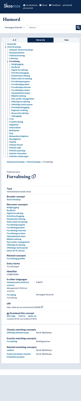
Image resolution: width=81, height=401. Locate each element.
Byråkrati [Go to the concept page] (15, 67)
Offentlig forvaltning (16, 245)
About (43, 5)
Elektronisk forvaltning (17, 222)
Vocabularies (30, 5)
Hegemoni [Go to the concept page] (13, 125)
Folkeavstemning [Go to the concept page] (17, 55)
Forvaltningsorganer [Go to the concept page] (20, 81)
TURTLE (22, 316)
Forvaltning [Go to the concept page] (14, 61)
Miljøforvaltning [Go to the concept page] (18, 96)
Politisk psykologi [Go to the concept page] (17, 151)
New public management (18, 242)
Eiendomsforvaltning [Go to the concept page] (20, 76)
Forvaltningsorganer (16, 225)
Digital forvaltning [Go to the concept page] (19, 70)
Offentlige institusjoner (17, 248)
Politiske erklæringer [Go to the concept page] (19, 156)
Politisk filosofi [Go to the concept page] (16, 145)
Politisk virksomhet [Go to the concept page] (18, 153)
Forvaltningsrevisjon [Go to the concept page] (20, 90)
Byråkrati (11, 210)
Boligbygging (13, 207)
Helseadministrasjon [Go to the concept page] (20, 93)
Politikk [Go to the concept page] (12, 142)
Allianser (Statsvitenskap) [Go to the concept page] (21, 50)
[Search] (78, 27)
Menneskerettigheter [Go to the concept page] (19, 136)
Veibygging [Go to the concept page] (16, 116)
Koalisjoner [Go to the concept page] (14, 130)
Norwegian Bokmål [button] (15, 27)
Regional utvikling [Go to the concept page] (19, 110)
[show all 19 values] (15, 251)
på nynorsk (28, 8)
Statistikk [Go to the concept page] (11, 44)
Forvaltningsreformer (16, 230)
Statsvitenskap (34, 162)
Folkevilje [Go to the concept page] (13, 58)
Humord (11, 19)
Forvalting (11, 295)
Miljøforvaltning (14, 239)
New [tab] (66, 40)
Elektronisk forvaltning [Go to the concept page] (21, 79)
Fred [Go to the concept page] (11, 119)
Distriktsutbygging (15, 216)
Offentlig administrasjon (18, 333)
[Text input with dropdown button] (52, 27)
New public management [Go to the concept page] (22, 99)
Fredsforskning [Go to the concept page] (16, 122)
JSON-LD (32, 316)
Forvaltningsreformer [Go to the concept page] (21, 87)
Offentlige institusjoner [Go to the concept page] (22, 104)
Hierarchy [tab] (40, 40)
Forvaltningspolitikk (16, 258)
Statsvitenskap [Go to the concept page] (14, 47)
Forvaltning (48, 162)
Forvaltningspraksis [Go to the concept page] (20, 84)
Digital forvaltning (15, 213)
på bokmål (67, 5)
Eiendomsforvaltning (16, 219)
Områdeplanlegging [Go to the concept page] (20, 107)
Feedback (55, 5)
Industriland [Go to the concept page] (14, 127)
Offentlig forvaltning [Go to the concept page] (20, 102)
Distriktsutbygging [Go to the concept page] (20, 73)
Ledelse (10, 350)
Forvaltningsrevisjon (16, 233)
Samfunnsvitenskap (16, 162)
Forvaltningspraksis (16, 228)
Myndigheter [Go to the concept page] (15, 139)
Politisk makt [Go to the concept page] (15, 148)
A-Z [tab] (14, 40)
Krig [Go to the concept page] (11, 133)
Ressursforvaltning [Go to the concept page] (20, 113)
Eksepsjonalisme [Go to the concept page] (16, 53)
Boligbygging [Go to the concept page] (17, 64)
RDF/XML (11, 316)
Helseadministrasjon (16, 236)
